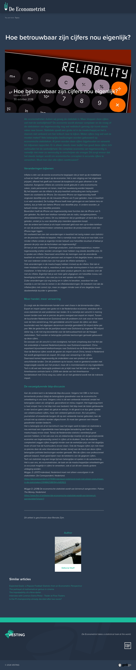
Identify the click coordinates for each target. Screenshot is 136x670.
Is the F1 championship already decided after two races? (35, 599)
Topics (126, 6)
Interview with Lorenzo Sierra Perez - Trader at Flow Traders (37, 595)
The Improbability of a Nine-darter (25, 592)
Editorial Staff (112, 6)
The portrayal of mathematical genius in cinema (31, 589)
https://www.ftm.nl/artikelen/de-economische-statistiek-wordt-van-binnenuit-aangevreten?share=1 (60, 497)
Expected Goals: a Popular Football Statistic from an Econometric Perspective (45, 586)
